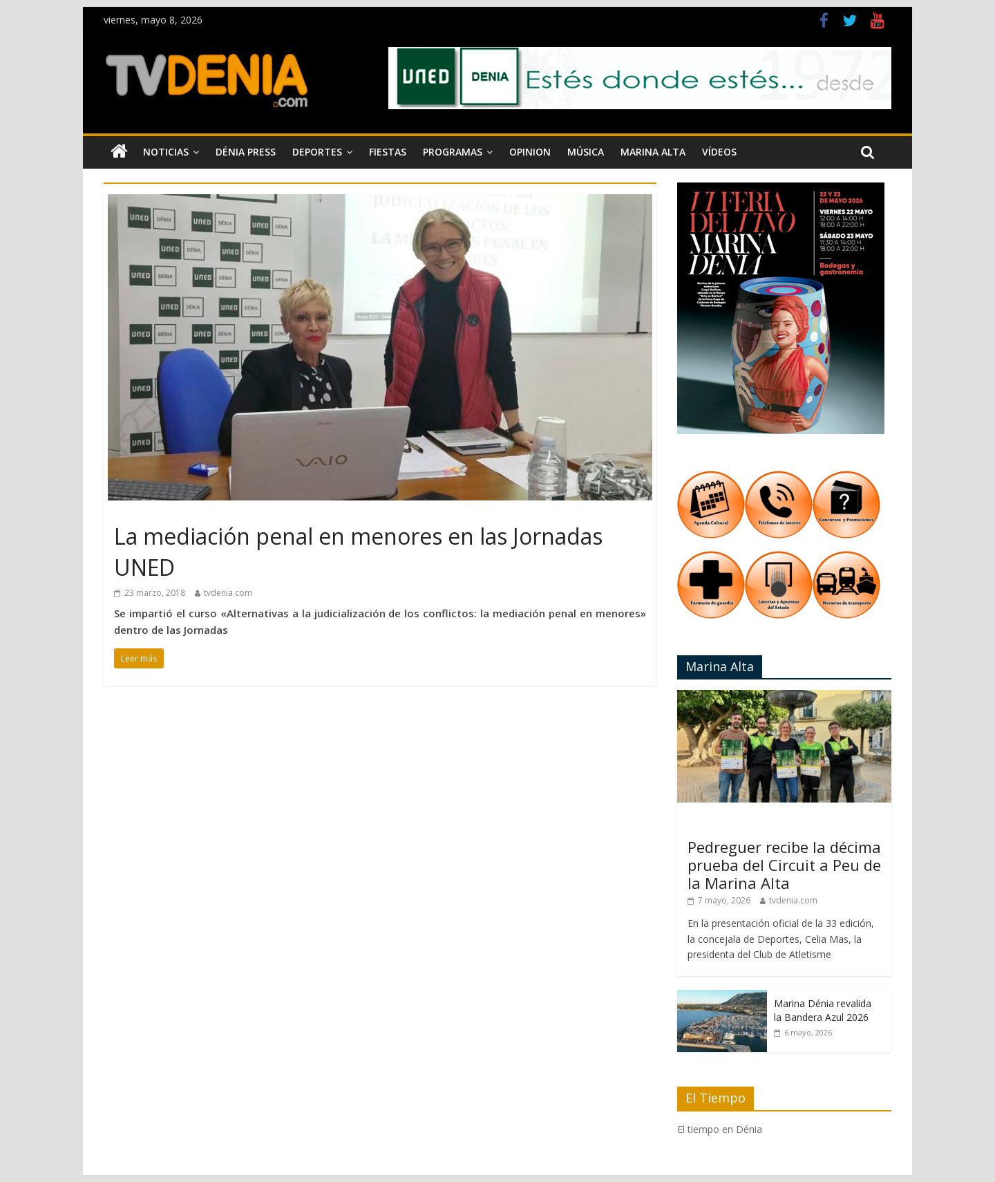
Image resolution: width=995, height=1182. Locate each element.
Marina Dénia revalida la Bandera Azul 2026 (822, 1010)
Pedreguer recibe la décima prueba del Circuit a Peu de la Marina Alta (784, 865)
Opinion (530, 151)
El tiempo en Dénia (719, 1129)
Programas (452, 151)
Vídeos (719, 151)
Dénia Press (246, 151)
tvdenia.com (228, 593)
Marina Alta (652, 151)
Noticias (166, 151)
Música (585, 151)
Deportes (317, 151)
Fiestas (387, 151)
